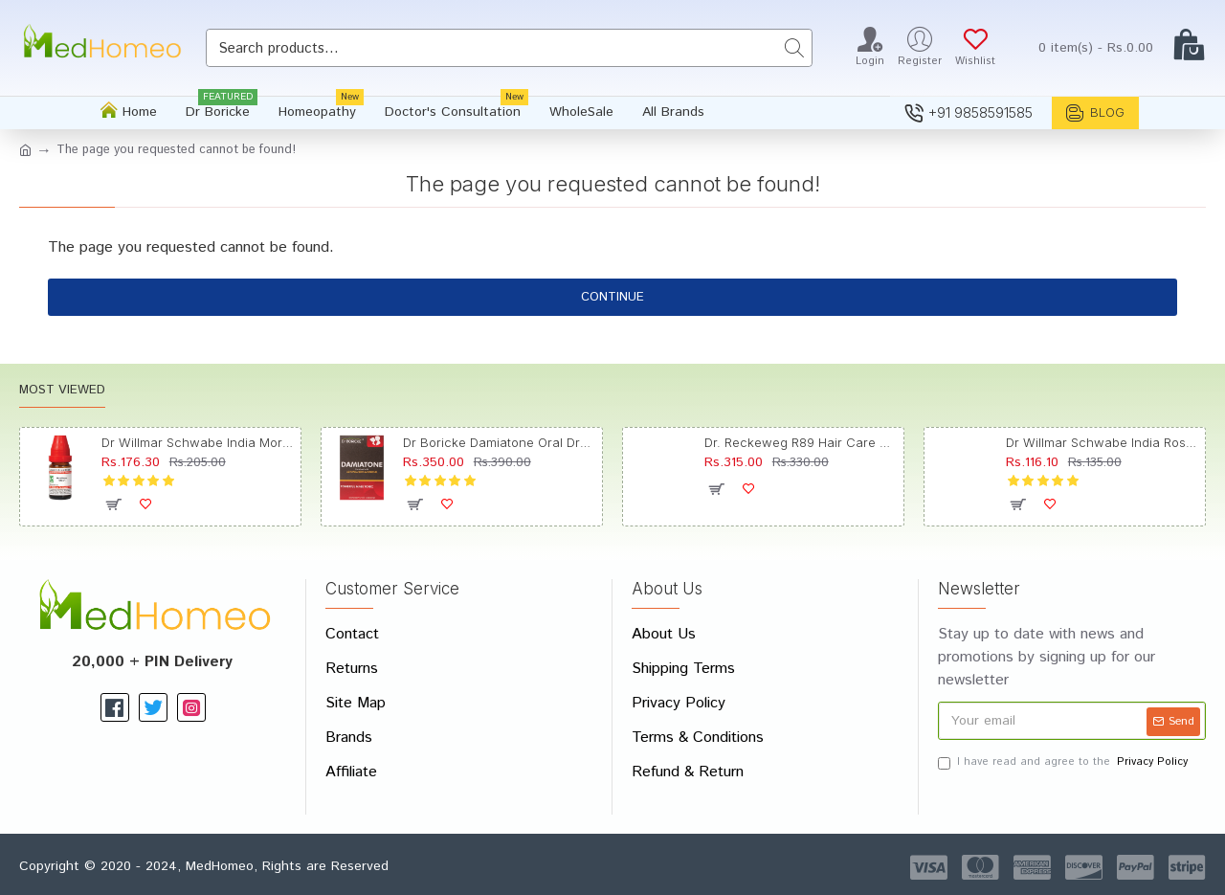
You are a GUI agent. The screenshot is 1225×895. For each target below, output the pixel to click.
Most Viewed (62, 391)
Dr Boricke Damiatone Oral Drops (499, 442)
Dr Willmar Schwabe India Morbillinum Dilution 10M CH (197, 442)
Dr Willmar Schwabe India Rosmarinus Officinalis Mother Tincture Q (1102, 442)
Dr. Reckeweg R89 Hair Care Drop (800, 442)
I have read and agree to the (1064, 762)
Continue (612, 297)
